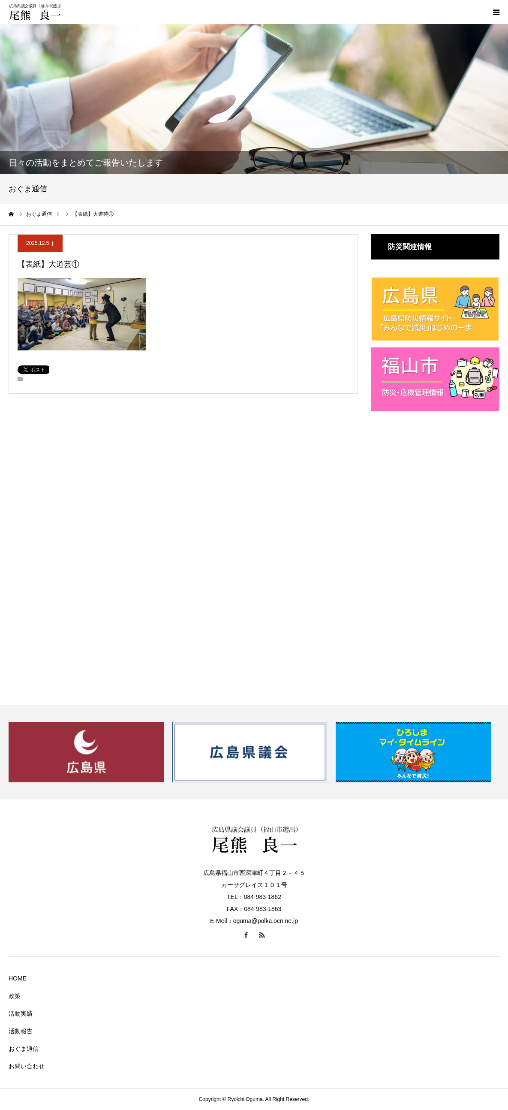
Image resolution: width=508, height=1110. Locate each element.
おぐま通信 (24, 1048)
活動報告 (21, 1031)
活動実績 (21, 1013)
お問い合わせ (27, 1066)
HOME (18, 978)
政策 (15, 995)
